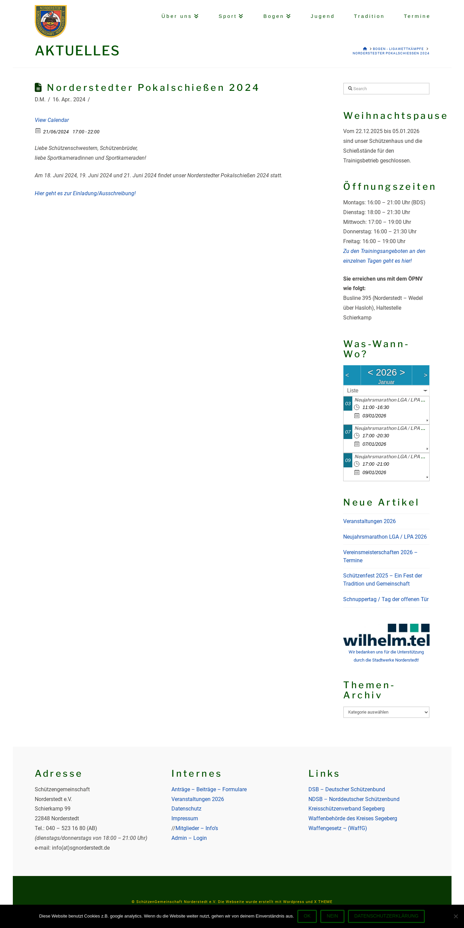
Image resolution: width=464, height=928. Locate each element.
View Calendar (52, 120)
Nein (332, 916)
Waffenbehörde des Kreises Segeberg (352, 818)
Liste (352, 390)
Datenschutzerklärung (386, 916)
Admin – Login (189, 838)
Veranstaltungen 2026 (369, 521)
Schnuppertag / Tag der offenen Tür (386, 599)
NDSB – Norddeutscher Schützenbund (354, 799)
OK (307, 916)
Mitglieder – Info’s (196, 828)
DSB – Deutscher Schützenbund (346, 789)
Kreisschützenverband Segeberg (346, 808)
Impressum (184, 818)
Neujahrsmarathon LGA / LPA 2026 (393, 400)
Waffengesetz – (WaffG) (337, 828)
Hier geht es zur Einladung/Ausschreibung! (85, 193)
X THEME (323, 902)
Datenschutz (186, 808)
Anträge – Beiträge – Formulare (209, 789)
